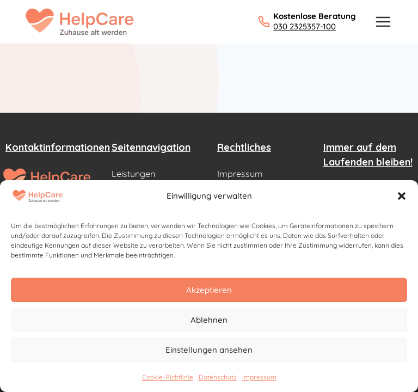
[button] (401, 196)
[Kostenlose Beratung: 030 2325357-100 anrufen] (307, 21)
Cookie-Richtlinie (167, 377)
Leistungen (133, 173)
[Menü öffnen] (383, 21)
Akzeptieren (209, 290)
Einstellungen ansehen (209, 350)
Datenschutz (218, 377)
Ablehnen (209, 320)
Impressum (259, 377)
